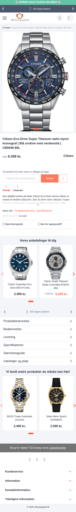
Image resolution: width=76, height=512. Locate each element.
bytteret (39, 311)
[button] (36, 129)
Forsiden (7, 28)
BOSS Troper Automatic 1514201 (19, 418)
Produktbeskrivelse (25, 210)
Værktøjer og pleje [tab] (15, 361)
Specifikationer (44, 210)
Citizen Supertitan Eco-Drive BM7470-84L (20, 286)
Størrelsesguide (14, 224)
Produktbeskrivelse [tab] (16, 321)
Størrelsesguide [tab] (14, 353)
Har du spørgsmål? (51, 224)
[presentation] (3, 8)
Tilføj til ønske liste (63, 178)
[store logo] (20, 17)
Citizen (68, 156)
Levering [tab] (9, 337)
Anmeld (23, 216)
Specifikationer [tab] (13, 345)
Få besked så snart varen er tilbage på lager (26, 171)
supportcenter (57, 447)
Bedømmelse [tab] (12, 329)
